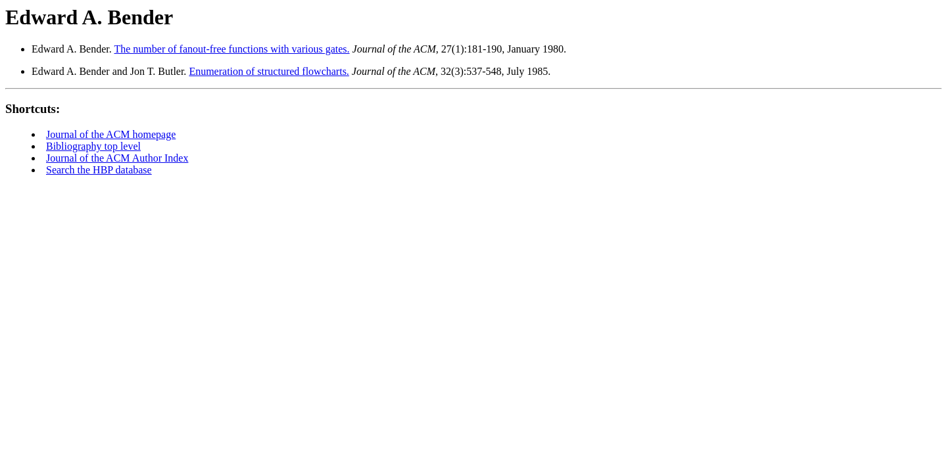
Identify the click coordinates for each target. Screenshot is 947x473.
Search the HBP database (99, 169)
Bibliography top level (93, 146)
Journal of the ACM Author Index (117, 158)
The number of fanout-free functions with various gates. (231, 49)
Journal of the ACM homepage (111, 134)
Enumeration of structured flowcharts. (269, 71)
